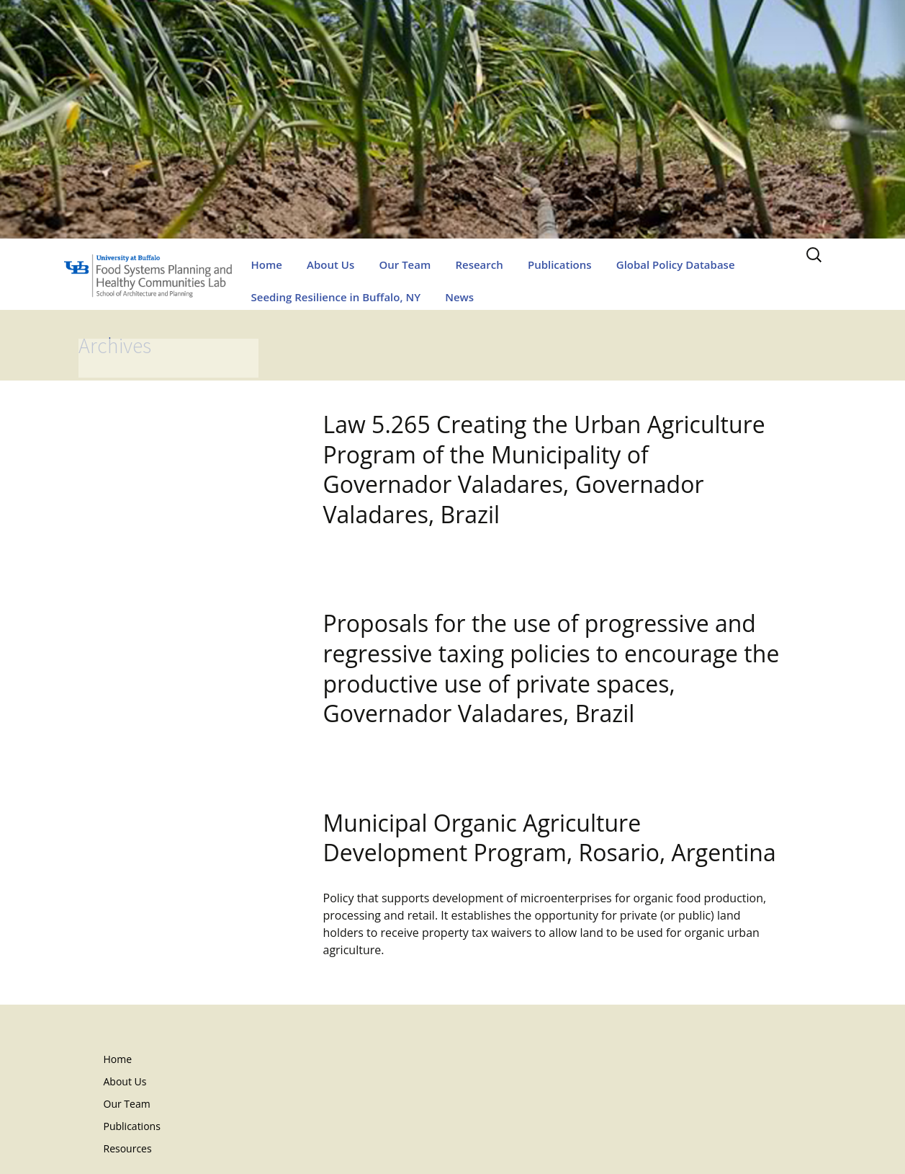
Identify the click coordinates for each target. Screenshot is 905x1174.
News (459, 297)
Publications (560, 264)
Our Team (405, 264)
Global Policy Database (675, 264)
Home (266, 264)
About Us (330, 264)
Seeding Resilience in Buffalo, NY (336, 297)
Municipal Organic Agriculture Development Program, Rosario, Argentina (549, 837)
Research (479, 264)
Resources (128, 1148)
